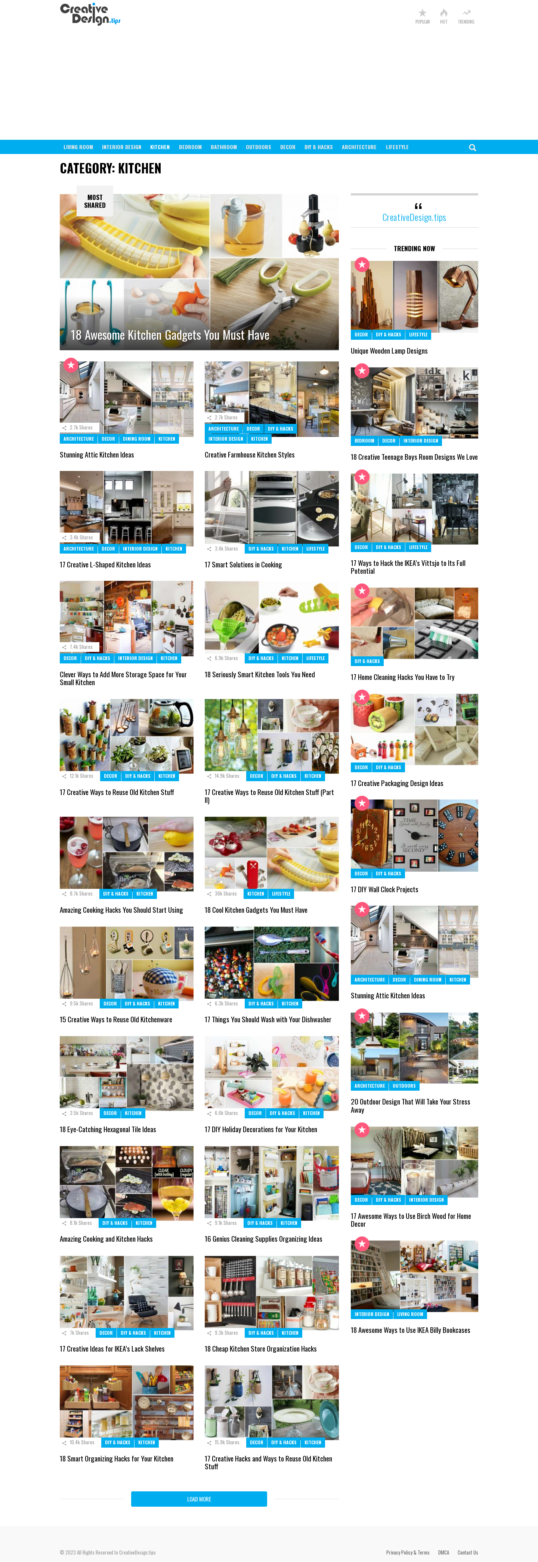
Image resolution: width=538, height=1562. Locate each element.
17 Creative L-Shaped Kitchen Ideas (105, 564)
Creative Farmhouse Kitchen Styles (250, 454)
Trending (466, 21)
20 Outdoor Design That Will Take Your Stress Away (410, 1105)
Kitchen (160, 147)
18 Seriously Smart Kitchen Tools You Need (260, 674)
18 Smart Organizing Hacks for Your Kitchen (116, 1458)
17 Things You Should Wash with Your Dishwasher (268, 1019)
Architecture (359, 147)
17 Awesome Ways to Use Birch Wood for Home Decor (411, 1219)
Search (472, 150)
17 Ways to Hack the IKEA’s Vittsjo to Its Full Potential (408, 566)
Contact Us (468, 1552)
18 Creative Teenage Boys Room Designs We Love (414, 456)
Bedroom (190, 147)
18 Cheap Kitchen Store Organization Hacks (261, 1348)
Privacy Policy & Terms (408, 1552)
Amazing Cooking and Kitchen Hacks (106, 1238)
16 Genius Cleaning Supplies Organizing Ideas (263, 1238)
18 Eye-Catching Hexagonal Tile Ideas (108, 1129)
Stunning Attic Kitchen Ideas (97, 454)
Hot (444, 21)
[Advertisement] (269, 83)
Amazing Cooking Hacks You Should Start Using (121, 909)
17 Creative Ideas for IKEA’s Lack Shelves (112, 1348)
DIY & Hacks (318, 147)
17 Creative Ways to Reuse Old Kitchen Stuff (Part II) (269, 795)
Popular (422, 21)
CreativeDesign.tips (414, 217)
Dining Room (137, 438)
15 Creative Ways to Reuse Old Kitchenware (116, 1019)
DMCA (443, 1552)
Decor (288, 147)
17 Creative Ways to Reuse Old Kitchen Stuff (117, 791)
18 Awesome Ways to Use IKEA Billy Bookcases (410, 1329)
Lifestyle (397, 147)
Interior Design (121, 147)
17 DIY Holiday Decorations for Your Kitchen (261, 1129)
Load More (199, 1499)
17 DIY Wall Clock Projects (384, 889)
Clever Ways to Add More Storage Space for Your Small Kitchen (123, 678)
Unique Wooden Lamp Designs (389, 350)
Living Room (78, 147)
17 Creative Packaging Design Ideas (397, 782)
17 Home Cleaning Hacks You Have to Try (403, 676)
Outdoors (258, 147)
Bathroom (224, 147)
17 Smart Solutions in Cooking (243, 564)
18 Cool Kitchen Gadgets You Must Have (256, 909)
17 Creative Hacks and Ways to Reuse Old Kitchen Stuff (268, 1462)
